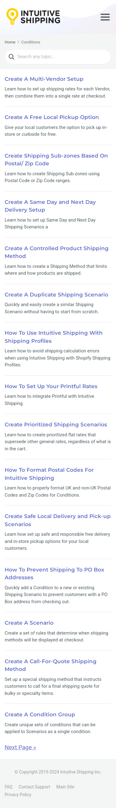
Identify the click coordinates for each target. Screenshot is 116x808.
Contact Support (34, 786)
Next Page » (20, 747)
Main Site (65, 786)
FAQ (8, 786)
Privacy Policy (18, 794)
